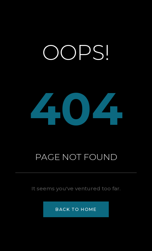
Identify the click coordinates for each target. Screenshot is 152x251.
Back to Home (76, 209)
